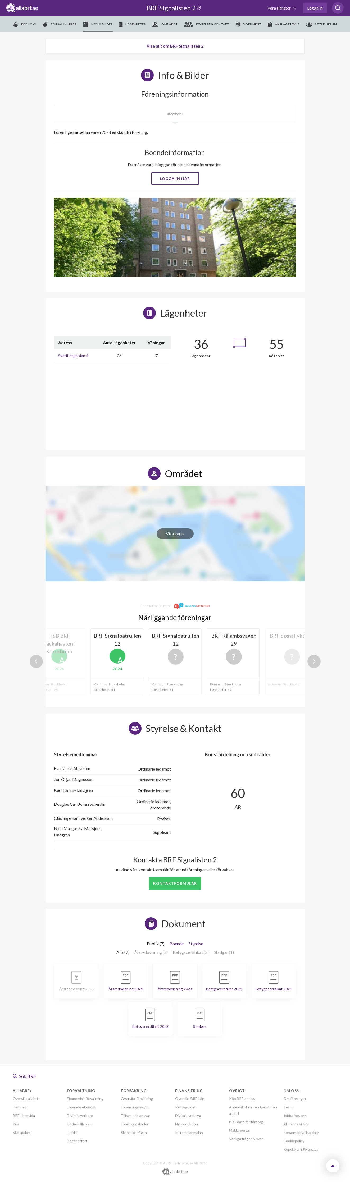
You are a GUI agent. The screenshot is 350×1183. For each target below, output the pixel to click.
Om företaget (294, 1098)
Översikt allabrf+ (26, 1098)
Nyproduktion (186, 1124)
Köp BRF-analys (242, 1098)
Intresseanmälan (189, 1132)
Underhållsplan (79, 1124)
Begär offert (77, 1141)
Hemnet (19, 1107)
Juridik (72, 1132)
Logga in (314, 7)
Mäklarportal (239, 1130)
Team (288, 1107)
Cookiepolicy (293, 1141)
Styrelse (196, 943)
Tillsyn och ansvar (135, 1115)
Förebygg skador (134, 1124)
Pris (16, 1124)
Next (314, 661)
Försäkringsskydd (135, 1107)
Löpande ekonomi (81, 1107)
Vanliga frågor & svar (246, 1138)
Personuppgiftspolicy (301, 1132)
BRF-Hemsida (24, 1115)
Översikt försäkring (137, 1098)
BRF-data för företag (246, 1122)
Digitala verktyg (80, 1115)
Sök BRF (24, 1076)
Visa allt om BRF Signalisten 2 (175, 45)
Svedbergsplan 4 (73, 355)
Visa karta (175, 533)
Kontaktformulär (175, 883)
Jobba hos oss (295, 1115)
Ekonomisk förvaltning (85, 1098)
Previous (36, 661)
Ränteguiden (186, 1107)
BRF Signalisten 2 (175, 8)
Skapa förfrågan (134, 1132)
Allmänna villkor (296, 1124)
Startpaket (22, 1132)
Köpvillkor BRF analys (300, 1149)
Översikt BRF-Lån (189, 1098)
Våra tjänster (279, 7)
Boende (177, 943)
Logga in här (175, 178)
